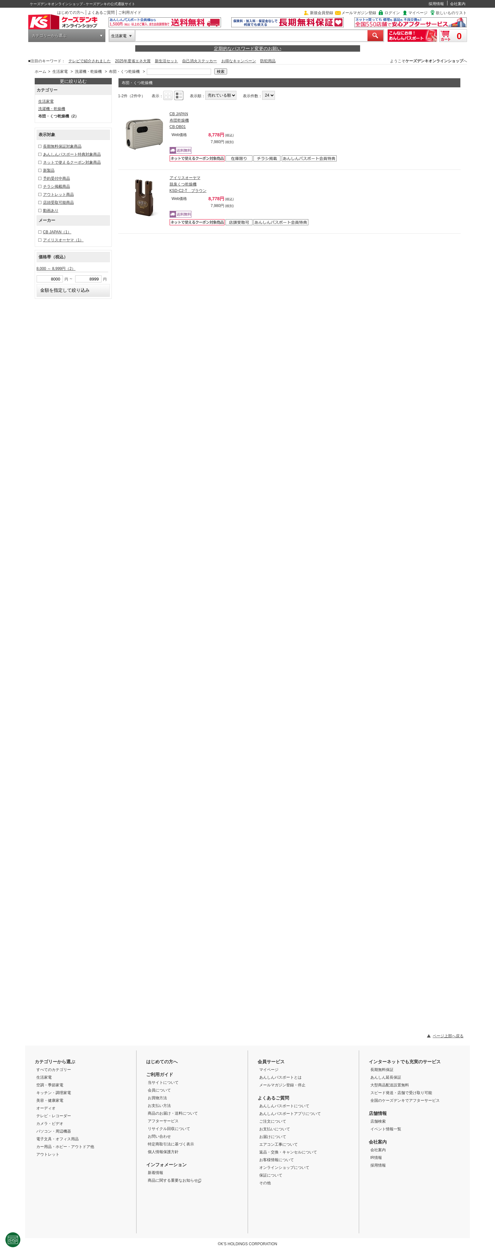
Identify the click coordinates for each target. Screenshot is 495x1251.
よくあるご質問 (101, 12)
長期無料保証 (381, 1069)
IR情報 (376, 1157)
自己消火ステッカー (199, 61)
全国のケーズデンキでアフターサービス (405, 1100)
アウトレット (47, 1154)
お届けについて (272, 1137)
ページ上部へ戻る (448, 1036)
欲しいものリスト (451, 13)
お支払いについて (274, 1129)
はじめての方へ (70, 12)
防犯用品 (268, 61)
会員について (159, 1090)
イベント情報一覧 (385, 1129)
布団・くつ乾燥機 (124, 71)
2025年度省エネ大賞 (133, 61)
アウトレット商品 (58, 194)
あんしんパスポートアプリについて (290, 1113)
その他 (265, 1183)
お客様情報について (276, 1160)
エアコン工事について (278, 1144)
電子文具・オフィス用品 (57, 1139)
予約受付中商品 (56, 178)
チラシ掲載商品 (56, 186)
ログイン (392, 13)
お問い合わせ (159, 1136)
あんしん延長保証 (385, 1077)
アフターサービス (163, 1121)
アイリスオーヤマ (63, 240)
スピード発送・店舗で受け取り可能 (401, 1093)
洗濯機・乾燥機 (88, 71)
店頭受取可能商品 (58, 202)
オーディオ (46, 1108)
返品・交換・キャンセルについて (288, 1152)
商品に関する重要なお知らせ (174, 1180)
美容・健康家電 (49, 1100)
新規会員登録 (321, 13)
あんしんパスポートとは (280, 1077)
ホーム (40, 71)
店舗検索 (378, 1121)
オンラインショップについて (284, 1167)
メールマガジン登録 (358, 13)
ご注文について (272, 1121)
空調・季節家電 (49, 1085)
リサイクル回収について (169, 1128)
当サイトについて (163, 1082)
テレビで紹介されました (89, 61)
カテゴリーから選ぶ (49, 35)
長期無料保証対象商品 (62, 146)
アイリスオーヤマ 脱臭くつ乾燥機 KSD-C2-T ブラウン (188, 184)
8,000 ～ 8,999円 (56, 268)
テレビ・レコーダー (53, 1116)
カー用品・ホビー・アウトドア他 (65, 1146)
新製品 (49, 170)
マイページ (418, 13)
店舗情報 (378, 1113)
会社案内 (457, 4)
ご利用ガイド (129, 12)
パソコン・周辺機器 (53, 1131)
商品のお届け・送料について (173, 1113)
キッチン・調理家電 (53, 1093)
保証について (270, 1175)
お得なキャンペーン (238, 61)
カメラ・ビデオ (49, 1123)
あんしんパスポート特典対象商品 (72, 154)
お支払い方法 (159, 1105)
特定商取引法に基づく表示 (171, 1144)
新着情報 (155, 1172)
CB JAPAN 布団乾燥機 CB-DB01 (179, 120)
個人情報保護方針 (163, 1152)
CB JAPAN (57, 232)
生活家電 (119, 36)
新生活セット (166, 61)
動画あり (50, 210)
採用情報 (436, 4)
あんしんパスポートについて (284, 1106)
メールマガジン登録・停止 (282, 1085)
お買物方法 (157, 1098)
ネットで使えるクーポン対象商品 (72, 162)
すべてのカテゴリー (53, 1069)
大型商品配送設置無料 (389, 1085)
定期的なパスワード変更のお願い (247, 48)
